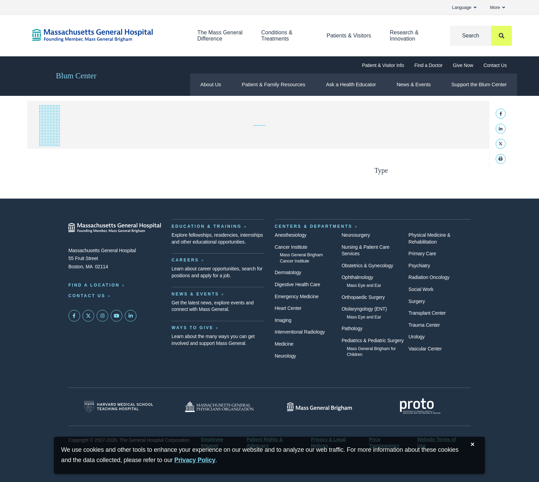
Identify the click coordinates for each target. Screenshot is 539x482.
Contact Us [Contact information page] (87, 295)
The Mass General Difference (220, 36)
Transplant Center (427, 313)
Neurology (285, 356)
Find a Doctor (429, 65)
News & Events (414, 84)
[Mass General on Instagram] (102, 316)
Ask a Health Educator (351, 84)
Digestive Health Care (297, 284)
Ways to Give (192, 327)
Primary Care (422, 253)
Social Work (420, 289)
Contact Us (495, 65)
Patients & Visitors (349, 35)
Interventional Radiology (300, 332)
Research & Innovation (404, 36)
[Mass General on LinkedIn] (130, 316)
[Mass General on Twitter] (88, 316)
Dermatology (288, 272)
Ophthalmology (357, 277)
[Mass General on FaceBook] (74, 316)
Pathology (352, 328)
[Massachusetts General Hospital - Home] (114, 227)
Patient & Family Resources (273, 84)
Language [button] (464, 7)
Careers (185, 260)
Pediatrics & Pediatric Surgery (373, 340)
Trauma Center (424, 325)
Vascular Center (425, 348)
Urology (416, 336)
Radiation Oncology (428, 277)
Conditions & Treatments (277, 36)
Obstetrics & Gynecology (367, 265)
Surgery (416, 301)
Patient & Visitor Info (383, 65)
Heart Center (288, 308)
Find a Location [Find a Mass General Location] (94, 285)
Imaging (283, 320)
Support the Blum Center (479, 84)
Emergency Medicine (296, 296)
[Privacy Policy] (195, 460)
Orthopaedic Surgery (363, 297)
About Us (210, 84)
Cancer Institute (291, 247)
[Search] (481, 36)
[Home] (104, 35)
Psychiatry (419, 265)
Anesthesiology (290, 235)
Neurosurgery (356, 235)
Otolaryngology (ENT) (364, 309)
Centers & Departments (313, 226)
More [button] (497, 7)
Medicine (284, 344)
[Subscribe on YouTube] (116, 316)
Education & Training (207, 226)
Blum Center (76, 75)
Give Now (463, 65)
